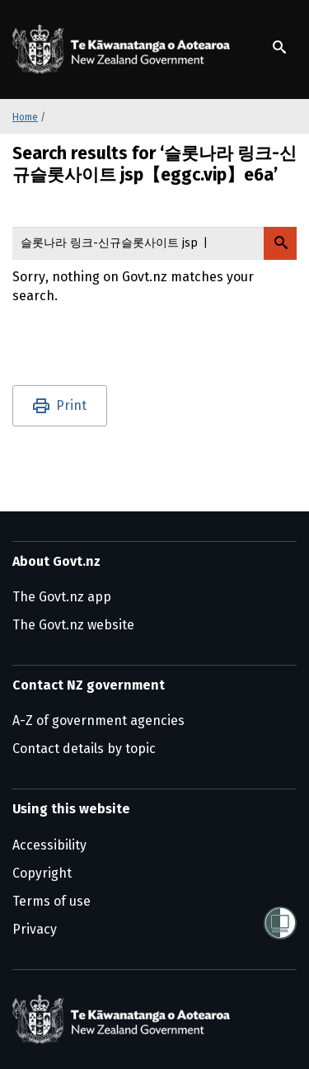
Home (25, 117)
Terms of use (51, 901)
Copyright (42, 873)
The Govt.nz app (61, 597)
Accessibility (49, 845)
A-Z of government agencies (98, 720)
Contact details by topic (84, 748)
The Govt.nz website (73, 625)
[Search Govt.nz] (280, 243)
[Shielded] (280, 923)
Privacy (34, 929)
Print (71, 405)
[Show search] (279, 47)
